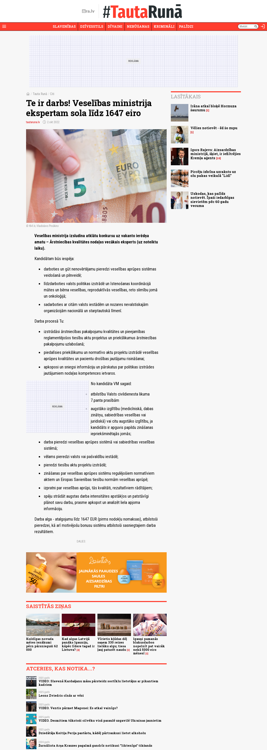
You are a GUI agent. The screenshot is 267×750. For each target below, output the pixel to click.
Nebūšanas (138, 26)
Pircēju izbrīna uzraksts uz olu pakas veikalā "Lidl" (213, 173)
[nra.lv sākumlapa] (88, 11)
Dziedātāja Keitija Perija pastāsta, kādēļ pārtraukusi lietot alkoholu (92, 733)
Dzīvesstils (91, 26)
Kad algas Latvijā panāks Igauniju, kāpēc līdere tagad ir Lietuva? (78, 644)
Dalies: (81, 541)
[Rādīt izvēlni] (4, 26)
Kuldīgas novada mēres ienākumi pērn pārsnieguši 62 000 (42, 644)
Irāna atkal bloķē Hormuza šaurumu (213, 108)
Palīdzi (186, 26)
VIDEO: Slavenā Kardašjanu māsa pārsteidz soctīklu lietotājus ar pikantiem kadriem (98, 683)
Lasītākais (186, 96)
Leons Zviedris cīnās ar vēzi (61, 695)
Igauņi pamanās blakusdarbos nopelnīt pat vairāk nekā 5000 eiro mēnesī (149, 646)
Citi (52, 94)
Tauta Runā (40, 94)
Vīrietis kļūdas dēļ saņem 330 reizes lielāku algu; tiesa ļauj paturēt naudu (112, 644)
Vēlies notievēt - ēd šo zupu (213, 128)
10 (218, 158)
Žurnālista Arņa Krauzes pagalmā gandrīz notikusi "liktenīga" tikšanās (95, 745)
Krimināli (164, 26)
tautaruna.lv (33, 122)
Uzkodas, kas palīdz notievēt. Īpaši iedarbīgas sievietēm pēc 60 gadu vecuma (212, 199)
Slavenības (64, 26)
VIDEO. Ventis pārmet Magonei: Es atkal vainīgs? (78, 708)
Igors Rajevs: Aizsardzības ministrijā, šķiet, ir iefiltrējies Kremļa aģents (215, 154)
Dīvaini (115, 26)
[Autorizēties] (263, 26)
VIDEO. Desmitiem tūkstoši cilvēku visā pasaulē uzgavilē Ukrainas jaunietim (100, 720)
